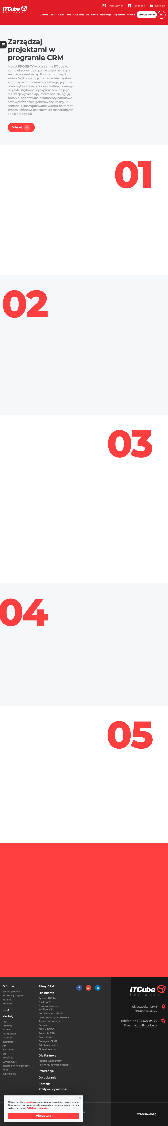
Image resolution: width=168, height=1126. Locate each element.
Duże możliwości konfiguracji (48, 1008)
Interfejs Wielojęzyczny (16, 1065)
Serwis (6, 1029)
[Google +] (88, 988)
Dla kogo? (45, 1002)
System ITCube (47, 998)
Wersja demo (147, 14)
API (4, 1045)
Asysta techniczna (49, 1021)
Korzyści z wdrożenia (51, 1013)
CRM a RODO (46, 1029)
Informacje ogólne (13, 995)
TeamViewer (113, 5)
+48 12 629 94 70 (145, 1021)
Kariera (6, 999)
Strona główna (11, 991)
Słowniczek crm (48, 1049)
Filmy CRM (46, 986)
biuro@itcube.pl (145, 1025)
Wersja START (10, 1073)
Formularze (9, 1033)
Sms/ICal (7, 1057)
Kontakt (131, 14)
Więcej (17, 127)
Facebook (136, 5)
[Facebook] (79, 988)
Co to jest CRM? (48, 1041)
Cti (4, 1053)
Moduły (60, 14)
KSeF (5, 1069)
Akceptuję (43, 1115)
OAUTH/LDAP (10, 1061)
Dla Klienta (78, 14)
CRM (52, 14)
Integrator (8, 1041)
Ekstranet (8, 1049)
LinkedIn (158, 5)
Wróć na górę (149, 1114)
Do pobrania (119, 14)
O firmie (44, 14)
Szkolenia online (48, 1045)
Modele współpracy (50, 1060)
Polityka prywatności (53, 1089)
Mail (4, 1021)
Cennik (43, 1025)
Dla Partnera (92, 14)
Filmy (68, 14)
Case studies (46, 1037)
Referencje (105, 14)
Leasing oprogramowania (54, 1017)
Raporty (7, 1037)
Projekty (7, 1025)
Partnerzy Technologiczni (54, 1064)
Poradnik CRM (47, 1033)
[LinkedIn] (98, 988)
